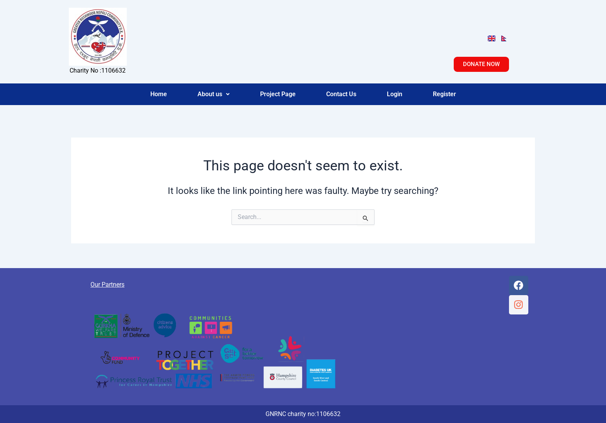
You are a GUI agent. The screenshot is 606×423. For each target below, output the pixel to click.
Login (394, 94)
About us (213, 94)
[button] (213, 94)
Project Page (278, 94)
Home (158, 94)
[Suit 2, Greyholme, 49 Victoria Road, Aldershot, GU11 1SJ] (428, 331)
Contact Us (341, 94)
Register (444, 94)
